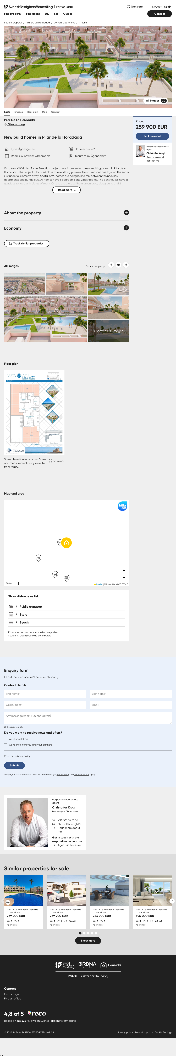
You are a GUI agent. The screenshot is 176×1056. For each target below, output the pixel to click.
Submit (14, 765)
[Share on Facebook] (109, 265)
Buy (47, 13)
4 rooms (83, 22)
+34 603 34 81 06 (68, 820)
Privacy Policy (63, 774)
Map (44, 111)
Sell (56, 13)
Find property (12, 13)
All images (156, 101)
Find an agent (12, 994)
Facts (7, 111)
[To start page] (38, 7)
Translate (137, 6)
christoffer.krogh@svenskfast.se (77, 824)
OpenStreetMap (28, 635)
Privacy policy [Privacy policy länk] (125, 1032)
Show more (88, 940)
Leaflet (98, 584)
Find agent (33, 13)
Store (21, 614)
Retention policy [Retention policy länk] (144, 1032)
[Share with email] (118, 265)
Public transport (29, 607)
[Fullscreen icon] (56, 463)
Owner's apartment (64, 22)
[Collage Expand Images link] (66, 307)
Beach (22, 622)
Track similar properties (26, 242)
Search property (13, 22)
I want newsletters (16, 739)
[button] (66, 543)
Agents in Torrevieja (70, 845)
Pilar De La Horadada (38, 22)
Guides (67, 13)
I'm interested (152, 136)
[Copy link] (125, 265)
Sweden (157, 6)
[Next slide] (172, 901)
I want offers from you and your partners (28, 744)
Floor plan (32, 111)
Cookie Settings (163, 1032)
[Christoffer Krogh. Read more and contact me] (152, 154)
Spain (167, 6)
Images (18, 111)
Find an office (12, 998)
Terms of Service (81, 774)
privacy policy (22, 756)
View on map (14, 124)
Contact (159, 13)
